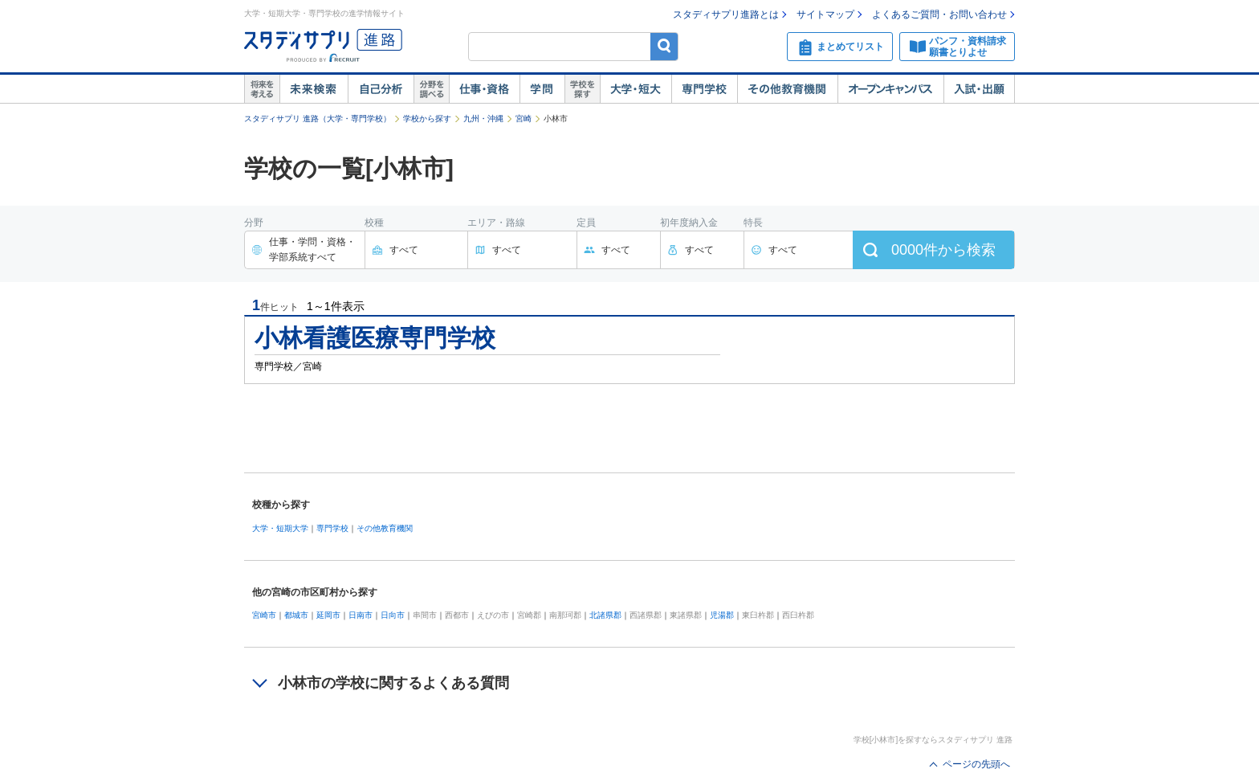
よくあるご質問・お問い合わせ (939, 14)
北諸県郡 (605, 615)
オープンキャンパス (890, 89)
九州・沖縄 (483, 118)
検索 (664, 46)
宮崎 (523, 118)
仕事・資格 (484, 89)
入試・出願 (979, 89)
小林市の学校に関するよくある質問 (393, 683)
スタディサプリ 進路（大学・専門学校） (317, 118)
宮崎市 (264, 615)
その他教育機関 (787, 89)
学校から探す (427, 118)
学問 (541, 89)
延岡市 (328, 615)
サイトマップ (825, 14)
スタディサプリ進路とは (726, 14)
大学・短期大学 (280, 528)
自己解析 (381, 89)
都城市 (296, 615)
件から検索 (943, 250)
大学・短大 (635, 89)
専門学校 (704, 89)
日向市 (393, 615)
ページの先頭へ (976, 764)
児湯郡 (722, 615)
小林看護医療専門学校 (375, 338)
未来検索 (313, 89)
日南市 (360, 615)
